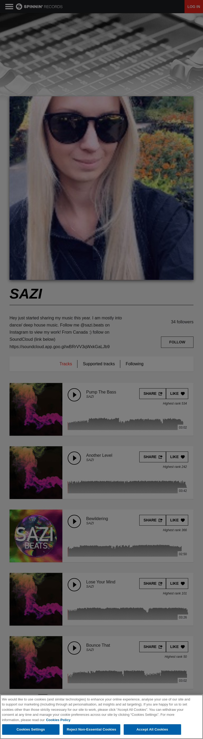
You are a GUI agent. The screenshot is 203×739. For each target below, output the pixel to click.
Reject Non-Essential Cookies (91, 730)
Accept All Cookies (152, 730)
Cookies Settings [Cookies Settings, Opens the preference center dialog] (30, 730)
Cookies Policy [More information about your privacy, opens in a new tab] (58, 720)
